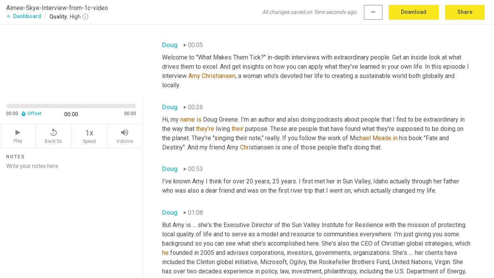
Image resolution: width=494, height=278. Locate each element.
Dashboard (23, 16)
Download (413, 12)
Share (464, 12)
